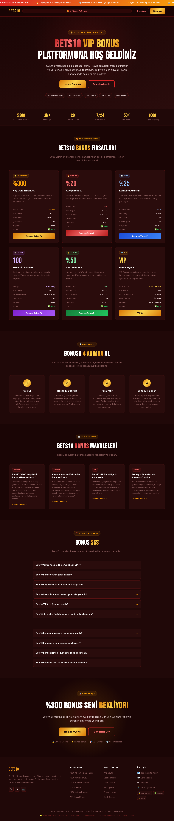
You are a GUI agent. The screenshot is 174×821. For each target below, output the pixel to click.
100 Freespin (75, 787)
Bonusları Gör (102, 735)
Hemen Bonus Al (72, 84)
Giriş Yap (141, 11)
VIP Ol (140, 317)
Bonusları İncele (101, 84)
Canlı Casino (109, 782)
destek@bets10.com (149, 773)
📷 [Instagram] (23, 789)
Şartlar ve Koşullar (115, 811)
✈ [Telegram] (17, 789)
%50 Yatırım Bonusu (79, 792)
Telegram (144, 782)
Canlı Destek (109, 797)
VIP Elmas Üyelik (77, 797)
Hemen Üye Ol (72, 735)
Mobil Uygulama (148, 787)
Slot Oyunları (109, 787)
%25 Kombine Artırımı (79, 782)
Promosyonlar (110, 792)
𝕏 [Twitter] (11, 789)
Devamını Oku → (19, 508)
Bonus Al (157, 11)
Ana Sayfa (108, 773)
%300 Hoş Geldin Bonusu (81, 773)
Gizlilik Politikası (99, 811)
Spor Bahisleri (110, 778)
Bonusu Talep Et (34, 240)
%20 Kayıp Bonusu (78, 778)
